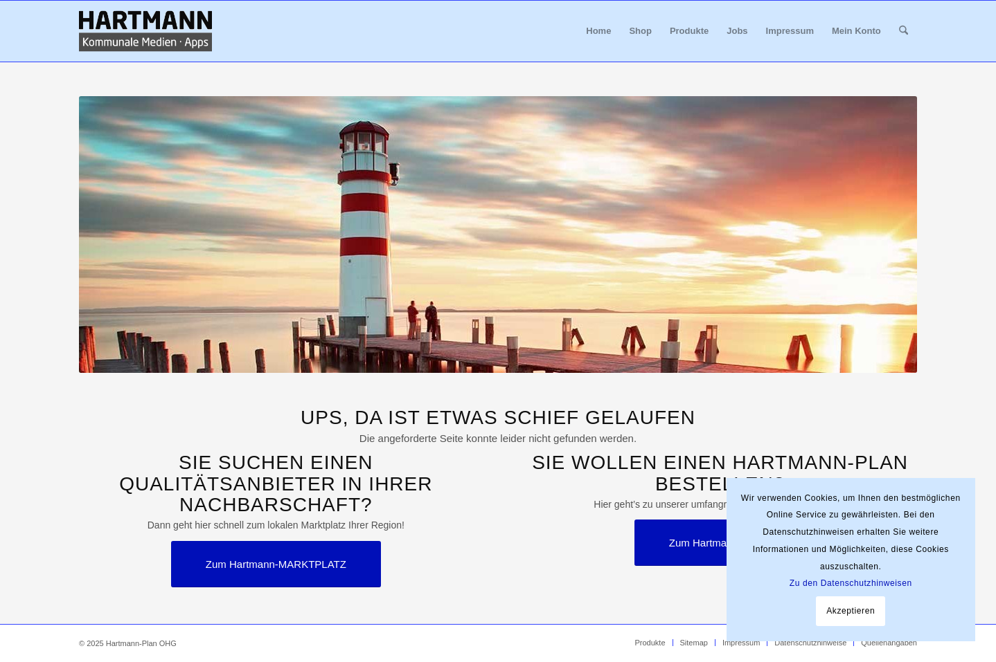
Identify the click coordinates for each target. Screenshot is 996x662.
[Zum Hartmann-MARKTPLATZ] (276, 564)
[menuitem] (598, 31)
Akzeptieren (850, 611)
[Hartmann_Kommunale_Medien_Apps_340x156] (145, 31)
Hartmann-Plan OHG (141, 643)
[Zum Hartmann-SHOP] (720, 543)
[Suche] (903, 31)
